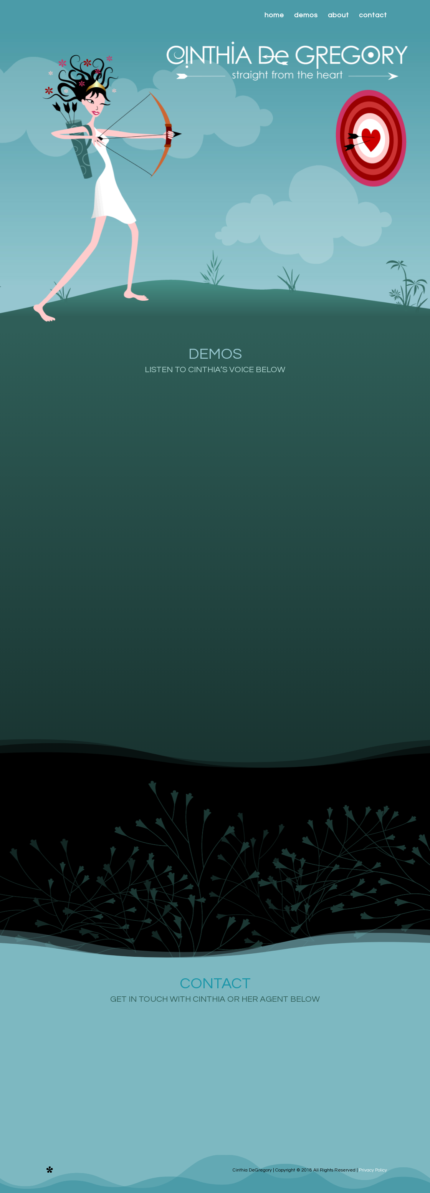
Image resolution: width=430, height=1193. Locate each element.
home (274, 16)
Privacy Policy (373, 1170)
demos (306, 16)
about (338, 16)
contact (373, 16)
